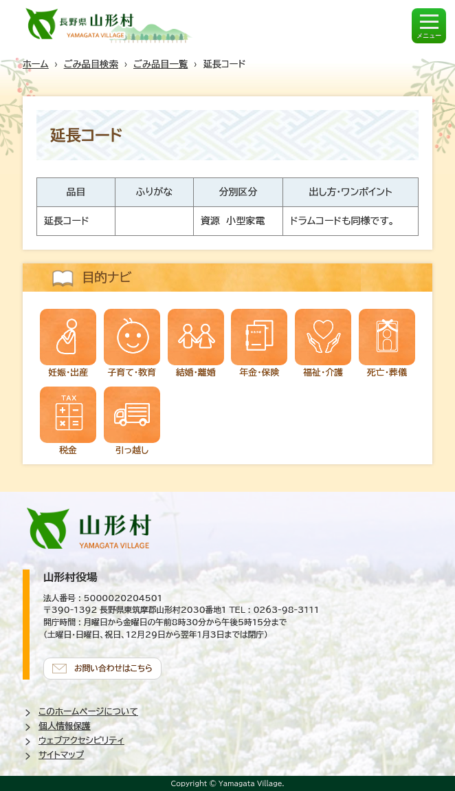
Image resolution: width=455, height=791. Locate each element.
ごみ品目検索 (91, 64)
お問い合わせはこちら (113, 668)
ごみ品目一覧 (160, 64)
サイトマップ (61, 754)
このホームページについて (88, 711)
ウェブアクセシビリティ (81, 740)
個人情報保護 (64, 726)
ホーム (36, 64)
